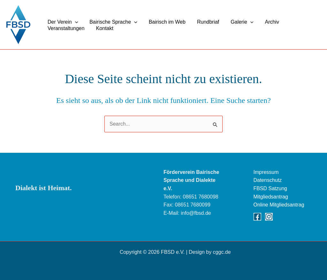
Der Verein (62, 22)
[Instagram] (269, 217)
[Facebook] (257, 217)
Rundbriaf (204, 22)
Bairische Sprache (111, 22)
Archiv (265, 22)
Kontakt (102, 28)
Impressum (266, 172)
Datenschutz (268, 180)
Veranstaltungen (65, 28)
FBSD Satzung (270, 188)
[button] (74, 22)
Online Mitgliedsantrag (279, 204)
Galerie (236, 22)
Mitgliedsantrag (271, 196)
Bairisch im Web (164, 22)
